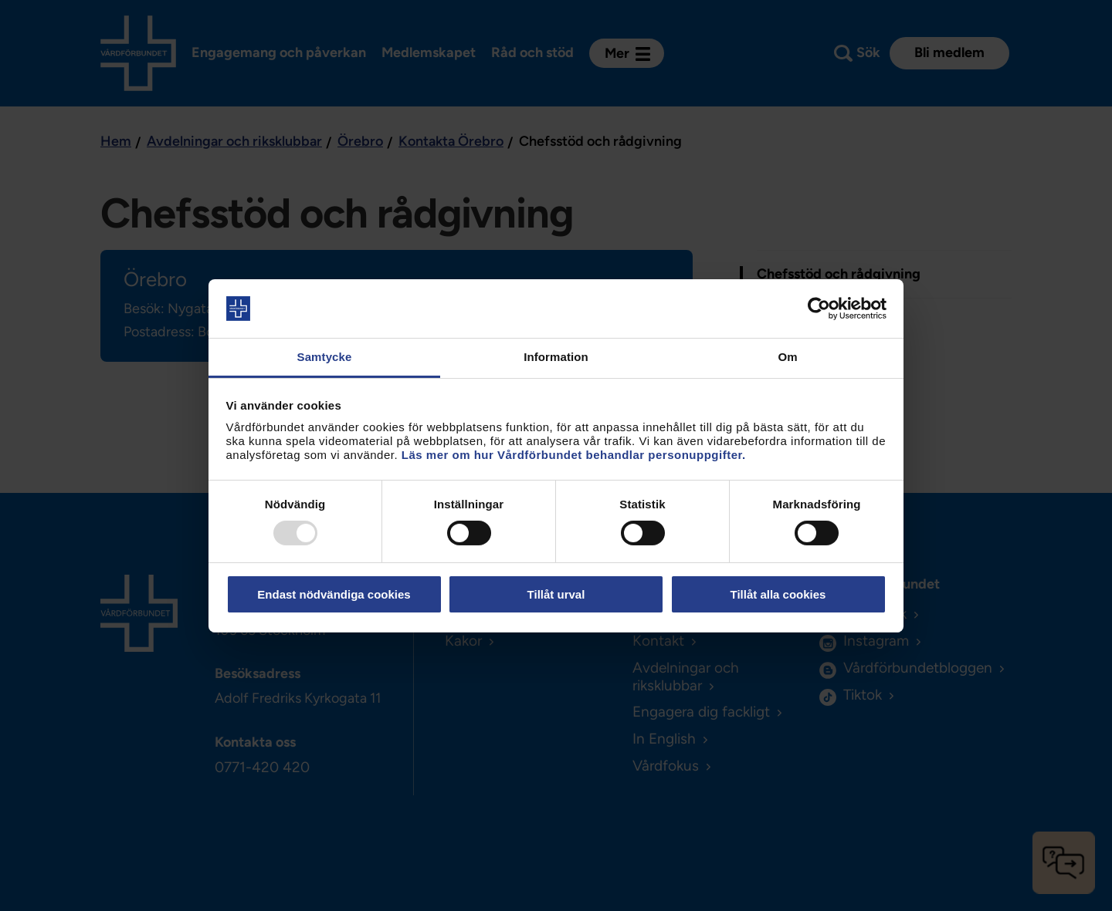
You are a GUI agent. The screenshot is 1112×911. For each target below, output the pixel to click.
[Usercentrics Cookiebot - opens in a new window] (819, 308)
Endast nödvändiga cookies (333, 594)
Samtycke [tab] (324, 356)
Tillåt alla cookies (778, 594)
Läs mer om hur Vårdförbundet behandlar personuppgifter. (574, 454)
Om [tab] (787, 356)
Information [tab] (556, 356)
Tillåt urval (556, 594)
